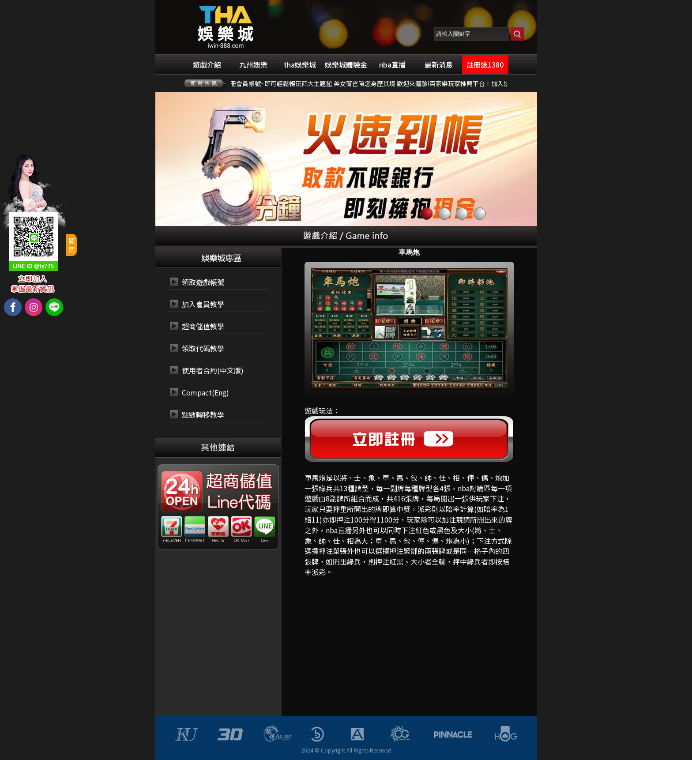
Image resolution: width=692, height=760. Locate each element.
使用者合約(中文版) (213, 370)
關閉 (71, 245)
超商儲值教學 (203, 326)
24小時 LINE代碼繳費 (238, 502)
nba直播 (339, 530)
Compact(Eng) (205, 392)
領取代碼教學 (203, 348)
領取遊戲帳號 (203, 282)
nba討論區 (474, 488)
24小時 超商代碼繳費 (238, 481)
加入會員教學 (203, 304)
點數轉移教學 (203, 414)
